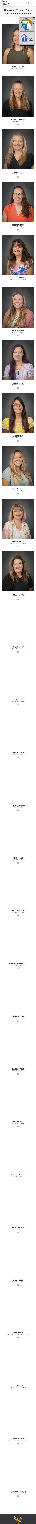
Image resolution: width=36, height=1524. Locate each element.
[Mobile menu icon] (32, 3)
